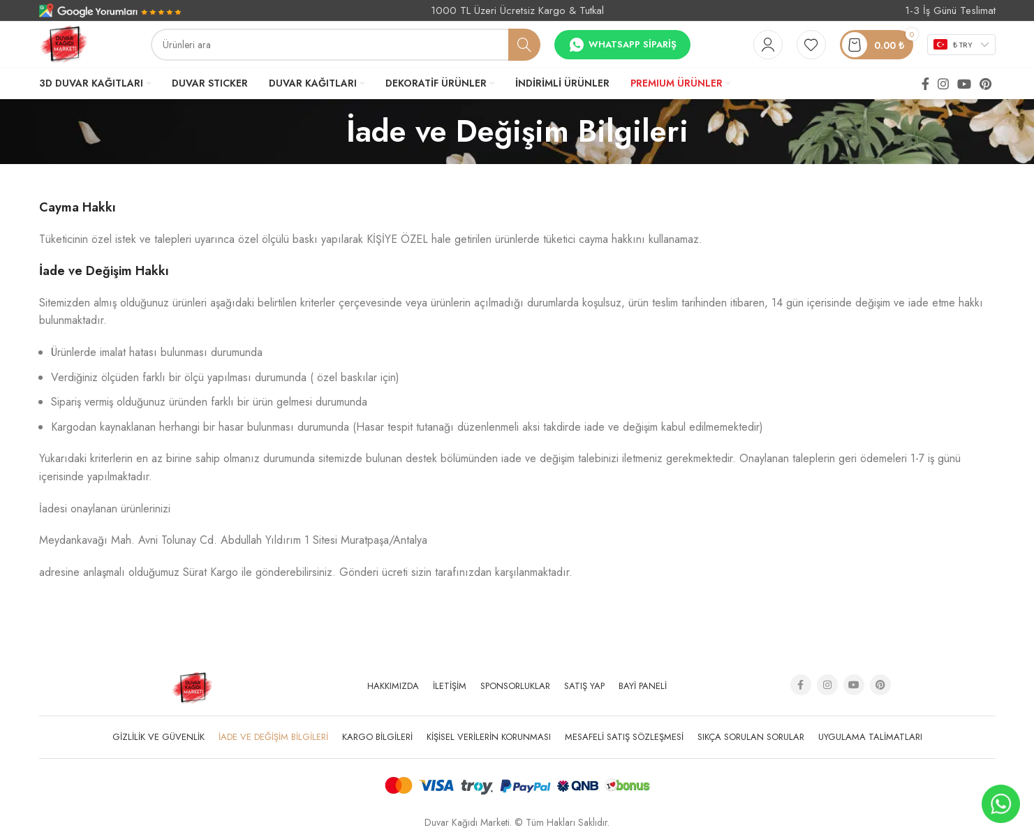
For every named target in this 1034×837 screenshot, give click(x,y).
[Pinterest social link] (985, 83)
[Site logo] (64, 43)
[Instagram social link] (943, 83)
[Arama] (345, 45)
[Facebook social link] (925, 83)
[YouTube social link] (964, 83)
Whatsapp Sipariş (622, 44)
